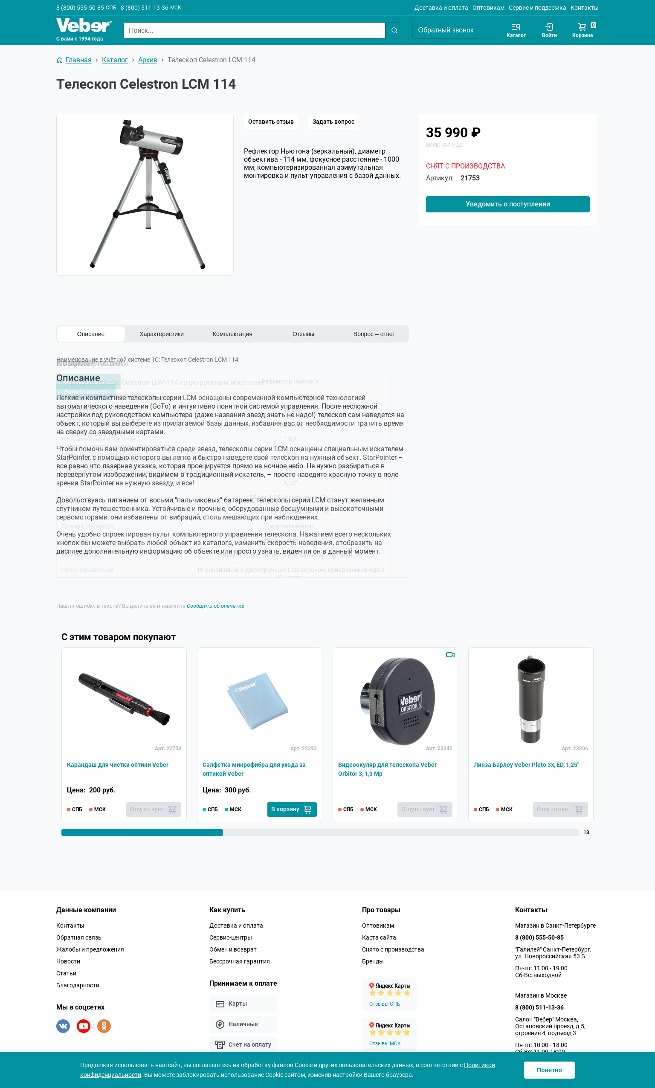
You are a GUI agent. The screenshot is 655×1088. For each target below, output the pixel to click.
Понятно (549, 1070)
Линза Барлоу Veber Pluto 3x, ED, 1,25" (525, 767)
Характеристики (161, 334)
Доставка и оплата (441, 7)
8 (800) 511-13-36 (144, 7)
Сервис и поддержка (537, 7)
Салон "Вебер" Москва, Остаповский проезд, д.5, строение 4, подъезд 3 (550, 1025)
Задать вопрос (333, 121)
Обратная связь (78, 937)
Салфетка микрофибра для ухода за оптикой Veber (257, 767)
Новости (68, 960)
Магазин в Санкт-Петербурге (555, 925)
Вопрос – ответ (374, 334)
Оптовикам (488, 7)
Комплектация (232, 334)
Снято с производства (393, 949)
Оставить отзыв (271, 121)
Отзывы (303, 334)
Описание (90, 334)
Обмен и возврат (233, 949)
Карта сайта (379, 937)
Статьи (66, 972)
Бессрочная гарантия (239, 960)
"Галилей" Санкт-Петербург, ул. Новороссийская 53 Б (553, 952)
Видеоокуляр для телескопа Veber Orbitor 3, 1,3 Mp (394, 767)
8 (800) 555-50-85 (80, 7)
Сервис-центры (230, 937)
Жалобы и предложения (90, 949)
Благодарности (77, 984)
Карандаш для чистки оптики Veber (114, 767)
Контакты (585, 7)
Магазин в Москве (541, 995)
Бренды (373, 960)
